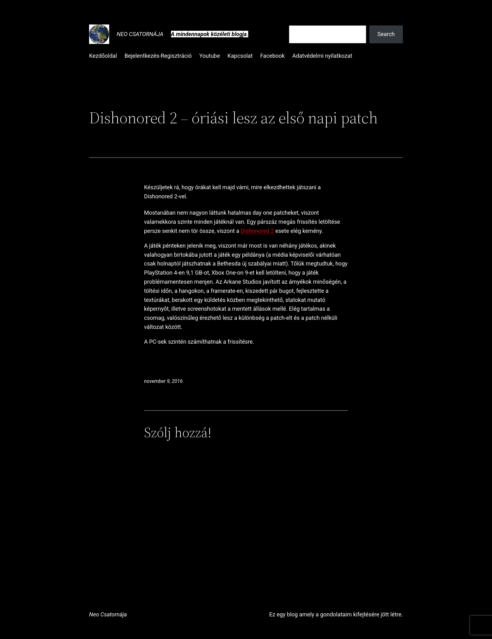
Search (386, 34)
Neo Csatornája (140, 34)
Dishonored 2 (257, 231)
